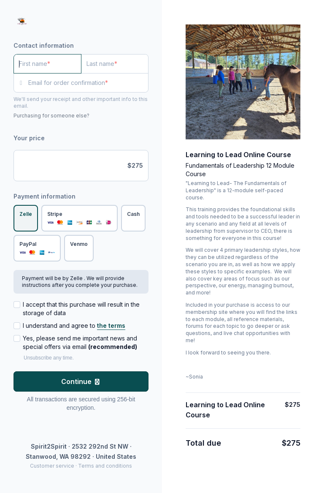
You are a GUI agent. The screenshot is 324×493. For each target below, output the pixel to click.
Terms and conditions (105, 466)
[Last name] (114, 63)
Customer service (52, 466)
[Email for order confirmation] (88, 83)
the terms (111, 325)
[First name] (47, 63)
